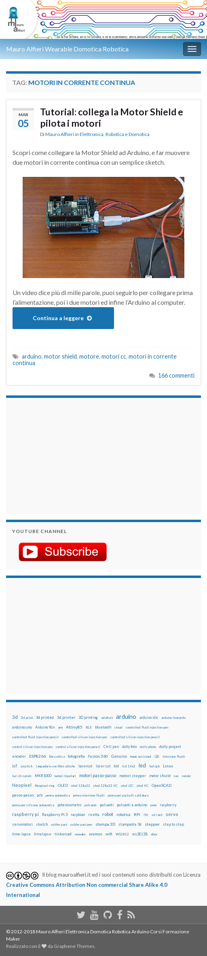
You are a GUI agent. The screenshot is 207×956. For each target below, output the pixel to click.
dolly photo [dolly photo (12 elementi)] (148, 747)
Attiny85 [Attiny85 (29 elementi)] (74, 726)
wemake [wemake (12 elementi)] (80, 834)
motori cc (113, 356)
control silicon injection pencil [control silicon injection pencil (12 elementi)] (78, 747)
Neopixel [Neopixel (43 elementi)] (22, 785)
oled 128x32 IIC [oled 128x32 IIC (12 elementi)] (105, 786)
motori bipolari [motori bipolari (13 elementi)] (65, 776)
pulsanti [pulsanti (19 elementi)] (107, 805)
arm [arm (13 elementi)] (60, 727)
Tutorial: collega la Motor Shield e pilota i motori (111, 117)
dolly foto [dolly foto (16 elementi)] (129, 746)
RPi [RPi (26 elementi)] (137, 814)
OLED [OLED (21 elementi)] (63, 785)
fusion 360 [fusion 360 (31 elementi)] (98, 756)
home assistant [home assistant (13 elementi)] (140, 756)
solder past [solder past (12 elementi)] (59, 824)
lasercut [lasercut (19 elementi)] (85, 766)
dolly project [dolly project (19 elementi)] (170, 746)
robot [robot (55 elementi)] (107, 814)
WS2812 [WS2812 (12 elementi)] (122, 834)
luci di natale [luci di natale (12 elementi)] (22, 776)
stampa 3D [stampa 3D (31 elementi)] (105, 824)
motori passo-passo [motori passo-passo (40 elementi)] (97, 775)
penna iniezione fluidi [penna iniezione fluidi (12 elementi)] (89, 795)
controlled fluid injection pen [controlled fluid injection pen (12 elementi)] (147, 727)
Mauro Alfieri (59, 134)
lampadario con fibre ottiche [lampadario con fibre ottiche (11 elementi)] (55, 766)
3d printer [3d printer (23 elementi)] (66, 717)
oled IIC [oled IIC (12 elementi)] (142, 786)
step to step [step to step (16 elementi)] (173, 824)
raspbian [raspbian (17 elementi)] (78, 814)
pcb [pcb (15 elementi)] (39, 795)
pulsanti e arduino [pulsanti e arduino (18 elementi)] (132, 805)
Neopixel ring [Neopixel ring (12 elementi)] (45, 786)
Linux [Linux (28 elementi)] (168, 765)
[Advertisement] (62, 454)
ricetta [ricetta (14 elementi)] (93, 815)
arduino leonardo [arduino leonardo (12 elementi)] (173, 718)
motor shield (60, 356)
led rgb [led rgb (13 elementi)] (154, 766)
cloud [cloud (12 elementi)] (118, 727)
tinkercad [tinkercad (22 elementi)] (63, 834)
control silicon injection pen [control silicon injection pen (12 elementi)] (32, 747)
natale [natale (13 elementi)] (186, 776)
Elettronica (92, 134)
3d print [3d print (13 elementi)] (27, 718)
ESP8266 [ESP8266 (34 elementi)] (37, 756)
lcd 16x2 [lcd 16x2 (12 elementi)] (128, 766)
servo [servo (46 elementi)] (172, 814)
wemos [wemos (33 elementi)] (95, 833)
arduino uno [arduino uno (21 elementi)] (22, 727)
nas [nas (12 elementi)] (176, 776)
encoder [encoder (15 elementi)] (19, 756)
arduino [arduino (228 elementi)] (126, 716)
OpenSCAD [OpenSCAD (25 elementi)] (161, 785)
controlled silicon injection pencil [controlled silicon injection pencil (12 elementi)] (135, 737)
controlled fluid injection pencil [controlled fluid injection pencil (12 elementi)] (35, 737)
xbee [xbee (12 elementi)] (154, 834)
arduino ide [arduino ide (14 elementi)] (148, 718)
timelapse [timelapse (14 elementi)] (42, 834)
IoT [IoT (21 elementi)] (14, 766)
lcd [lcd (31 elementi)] (116, 765)
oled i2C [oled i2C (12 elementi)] (127, 786)
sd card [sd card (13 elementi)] (157, 815)
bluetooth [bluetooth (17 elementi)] (103, 727)
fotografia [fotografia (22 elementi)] (76, 756)
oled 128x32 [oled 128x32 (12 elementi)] (80, 786)
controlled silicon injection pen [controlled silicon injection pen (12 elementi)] (84, 737)
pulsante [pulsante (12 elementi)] (90, 805)
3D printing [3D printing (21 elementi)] (88, 717)
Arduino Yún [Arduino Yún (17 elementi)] (45, 727)
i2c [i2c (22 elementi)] (156, 756)
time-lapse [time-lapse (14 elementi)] (21, 834)
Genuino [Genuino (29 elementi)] (119, 756)
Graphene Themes (74, 946)
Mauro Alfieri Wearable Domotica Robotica (67, 49)
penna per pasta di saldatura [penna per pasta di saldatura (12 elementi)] (128, 795)
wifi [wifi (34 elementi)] (109, 833)
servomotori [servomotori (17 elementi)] (22, 824)
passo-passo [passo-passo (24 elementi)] (23, 794)
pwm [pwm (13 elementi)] (153, 805)
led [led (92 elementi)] (142, 766)
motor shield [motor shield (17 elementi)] (160, 775)
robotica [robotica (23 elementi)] (123, 814)
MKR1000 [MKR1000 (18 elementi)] (43, 775)
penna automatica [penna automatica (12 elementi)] (58, 795)
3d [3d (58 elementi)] (15, 717)
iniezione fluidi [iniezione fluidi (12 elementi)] (174, 756)
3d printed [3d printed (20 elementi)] (45, 717)
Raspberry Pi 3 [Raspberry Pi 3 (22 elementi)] (55, 814)
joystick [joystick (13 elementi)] (27, 766)
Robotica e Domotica (128, 134)
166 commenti (176, 375)
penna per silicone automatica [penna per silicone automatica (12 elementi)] (33, 805)
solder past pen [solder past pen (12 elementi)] (81, 824)
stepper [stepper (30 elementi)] (152, 824)
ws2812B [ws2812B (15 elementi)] (140, 834)
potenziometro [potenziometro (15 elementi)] (69, 805)
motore (89, 356)
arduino (32, 356)
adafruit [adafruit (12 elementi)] (107, 718)
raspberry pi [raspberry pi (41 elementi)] (25, 814)
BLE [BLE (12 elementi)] (89, 727)
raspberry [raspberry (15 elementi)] (168, 805)
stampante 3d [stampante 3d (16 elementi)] (130, 824)
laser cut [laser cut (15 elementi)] (103, 766)
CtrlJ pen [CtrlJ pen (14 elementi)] (111, 747)
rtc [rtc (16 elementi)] (146, 814)
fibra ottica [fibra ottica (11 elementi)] (57, 756)
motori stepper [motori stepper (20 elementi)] (132, 775)
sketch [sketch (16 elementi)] (42, 824)
